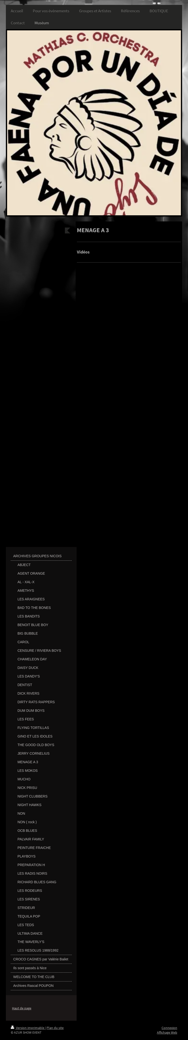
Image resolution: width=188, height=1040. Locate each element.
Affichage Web (167, 1032)
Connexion (169, 1028)
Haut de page (21, 1008)
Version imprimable (28, 1028)
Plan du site (55, 1028)
